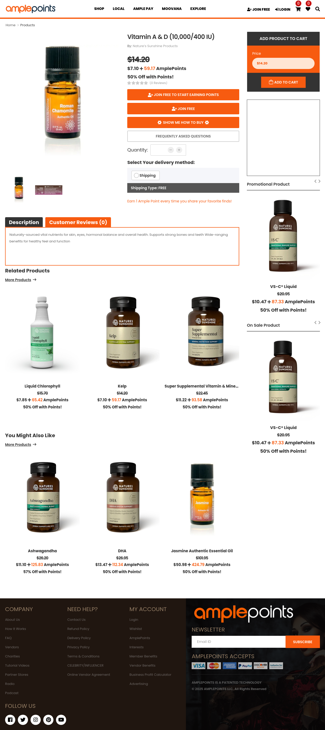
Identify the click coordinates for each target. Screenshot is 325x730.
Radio (10, 683)
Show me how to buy (183, 122)
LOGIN (282, 9)
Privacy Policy (78, 647)
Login (134, 619)
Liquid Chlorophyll (42, 386)
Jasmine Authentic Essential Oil (202, 551)
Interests (137, 647)
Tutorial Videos (17, 665)
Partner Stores (16, 674)
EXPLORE (198, 8)
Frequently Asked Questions (183, 136)
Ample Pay (143, 8)
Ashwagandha (42, 551)
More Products (18, 280)
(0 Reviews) (158, 83)
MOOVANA (171, 8)
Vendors (12, 647)
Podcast (12, 693)
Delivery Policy (79, 638)
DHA (122, 551)
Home (11, 25)
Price (256, 53)
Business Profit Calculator (150, 674)
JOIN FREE (258, 9)
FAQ (8, 638)
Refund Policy (78, 628)
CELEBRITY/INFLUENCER (85, 665)
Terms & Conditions (83, 656)
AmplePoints (140, 638)
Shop (99, 8)
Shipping (147, 175)
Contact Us (76, 619)
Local (118, 8)
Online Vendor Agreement (88, 674)
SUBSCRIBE (302, 641)
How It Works (15, 628)
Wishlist (136, 628)
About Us (12, 619)
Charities (12, 656)
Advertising (139, 683)
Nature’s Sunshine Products (155, 46)
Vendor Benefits (143, 665)
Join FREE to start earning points (186, 94)
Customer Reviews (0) (78, 222)
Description (24, 222)
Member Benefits (143, 656)
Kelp (122, 386)
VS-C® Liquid (283, 287)
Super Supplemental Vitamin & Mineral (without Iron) (217, 386)
